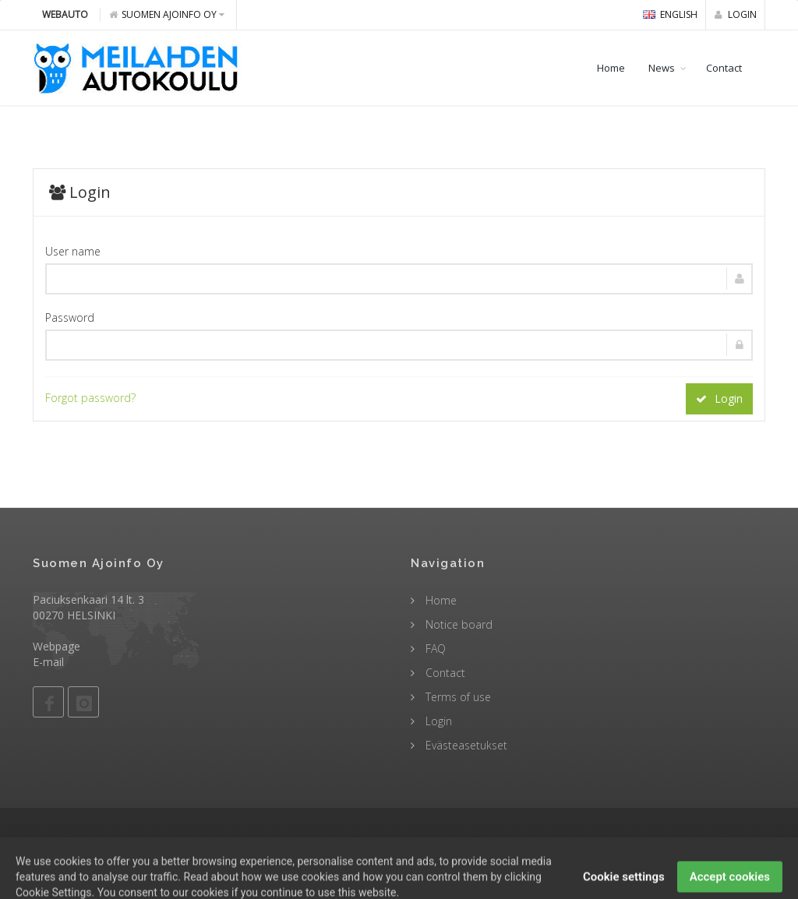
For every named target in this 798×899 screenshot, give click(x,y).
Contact (724, 68)
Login (736, 14)
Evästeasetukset (464, 745)
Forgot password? (90, 397)
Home (611, 68)
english (670, 14)
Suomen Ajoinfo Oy (166, 14)
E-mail (48, 661)
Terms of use (456, 696)
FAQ (434, 648)
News (661, 68)
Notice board (457, 624)
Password (69, 317)
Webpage (56, 646)
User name (73, 251)
